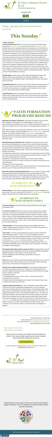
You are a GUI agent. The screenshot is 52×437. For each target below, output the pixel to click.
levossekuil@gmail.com (37, 192)
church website (26, 229)
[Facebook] (24, 16)
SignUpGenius (6, 300)
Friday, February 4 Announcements (13, 330)
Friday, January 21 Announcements (13, 328)
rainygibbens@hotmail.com (35, 131)
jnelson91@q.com (16, 240)
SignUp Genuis (30, 133)
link (29, 276)
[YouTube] (27, 16)
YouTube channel (15, 46)
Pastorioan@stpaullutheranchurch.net (40, 321)
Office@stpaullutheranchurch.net (41, 320)
